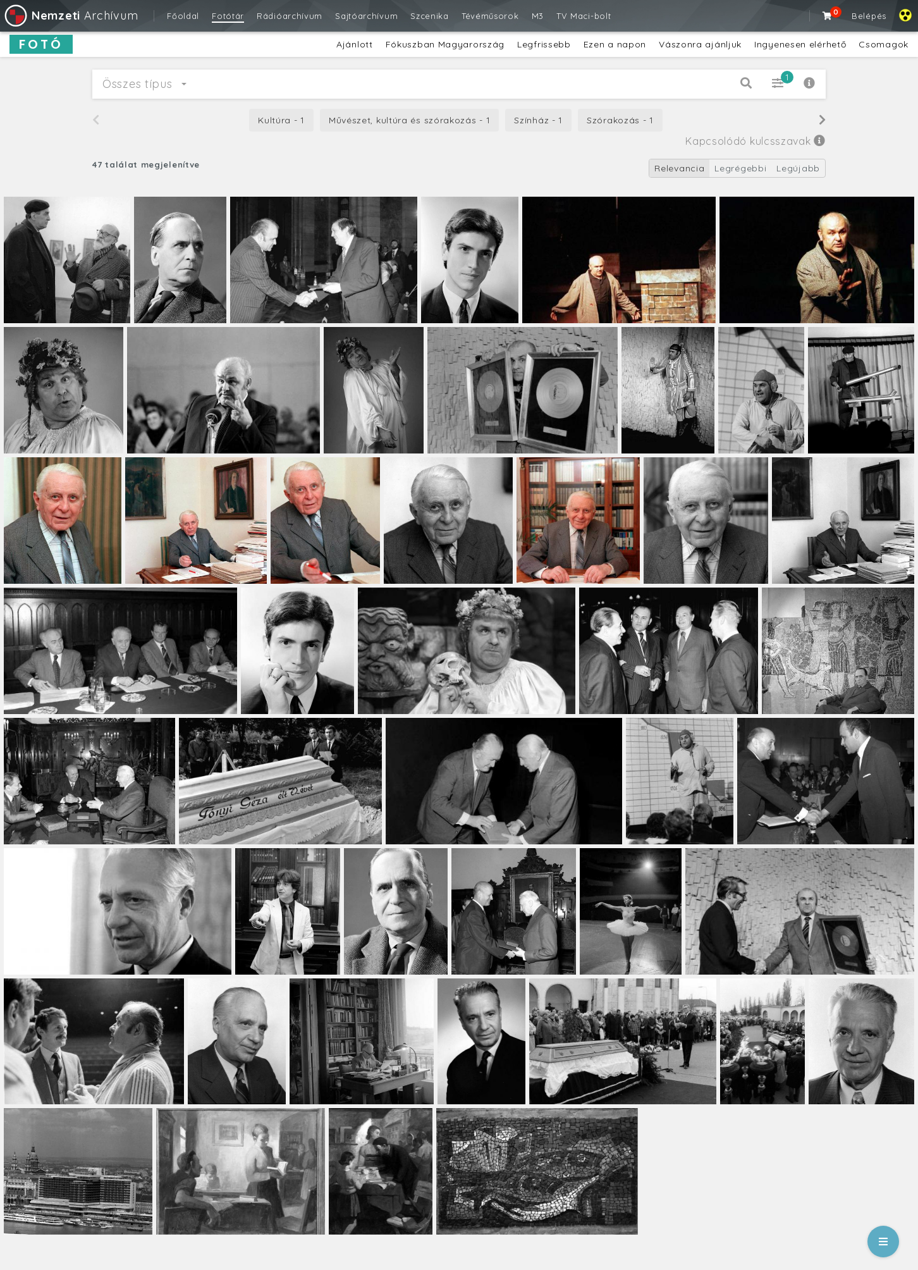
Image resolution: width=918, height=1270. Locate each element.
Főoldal (183, 16)
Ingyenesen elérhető (800, 44)
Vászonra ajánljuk (700, 44)
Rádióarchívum (289, 16)
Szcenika (429, 16)
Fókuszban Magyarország (445, 44)
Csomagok (884, 44)
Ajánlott (354, 44)
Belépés (869, 16)
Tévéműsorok (490, 16)
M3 (538, 16)
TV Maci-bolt (583, 16)
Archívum (70, 15)
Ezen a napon (615, 44)
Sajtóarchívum (366, 16)
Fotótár (228, 16)
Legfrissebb (544, 44)
